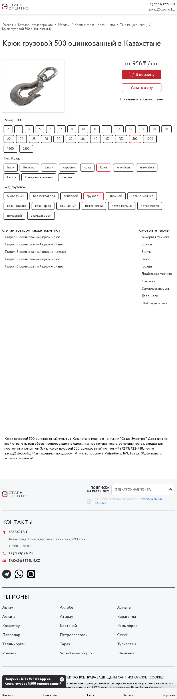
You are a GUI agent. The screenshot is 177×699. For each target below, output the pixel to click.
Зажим (49, 167)
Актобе (66, 607)
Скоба (11, 177)
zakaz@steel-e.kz (161, 9)
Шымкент (125, 653)
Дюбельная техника (157, 273)
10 (83, 129)
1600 (10, 149)
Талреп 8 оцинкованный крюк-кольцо (33, 244)
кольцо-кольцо (142, 196)
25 (34, 139)
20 (9, 139)
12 (106, 129)
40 (95, 139)
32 (70, 139)
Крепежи (148, 281)
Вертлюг (29, 167)
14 (130, 129)
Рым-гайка (146, 167)
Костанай (68, 626)
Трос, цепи (149, 296)
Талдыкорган (14, 644)
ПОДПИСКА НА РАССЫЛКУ (98, 489)
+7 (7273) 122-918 (161, 4)
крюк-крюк (43, 206)
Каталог (8, 695)
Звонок (128, 695)
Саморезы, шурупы (155, 288)
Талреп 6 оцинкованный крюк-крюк (32, 259)
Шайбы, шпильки (154, 303)
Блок (10, 167)
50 (108, 139)
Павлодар (11, 635)
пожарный (14, 216)
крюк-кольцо (16, 206)
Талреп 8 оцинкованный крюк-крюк (32, 237)
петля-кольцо (122, 206)
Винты (146, 251)
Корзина (169, 695)
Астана (8, 617)
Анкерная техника (155, 237)
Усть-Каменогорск (76, 653)
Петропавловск (74, 635)
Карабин (68, 167)
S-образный (15, 196)
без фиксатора (44, 196)
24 (21, 139)
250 (121, 139)
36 (83, 139)
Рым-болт (124, 167)
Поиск (90, 695)
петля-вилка (94, 206)
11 (95, 129)
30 (58, 139)
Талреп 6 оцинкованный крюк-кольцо (33, 266)
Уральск (9, 653)
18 (166, 129)
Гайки (145, 259)
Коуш (87, 167)
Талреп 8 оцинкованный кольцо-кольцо (35, 251)
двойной (115, 196)
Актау (7, 607)
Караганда (126, 617)
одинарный (68, 206)
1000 (150, 139)
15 (142, 129)
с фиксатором (41, 216)
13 (118, 129)
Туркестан (126, 644)
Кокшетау (11, 626)
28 (46, 139)
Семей (123, 635)
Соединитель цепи (39, 177)
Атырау (66, 617)
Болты (146, 244)
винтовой (71, 196)
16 (154, 129)
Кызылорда (127, 626)
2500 (26, 149)
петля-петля (150, 206)
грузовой (93, 196)
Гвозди (146, 266)
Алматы (124, 607)
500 (135, 139)
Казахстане (152, 99)
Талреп (67, 177)
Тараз (65, 644)
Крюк (104, 167)
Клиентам (49, 695)
